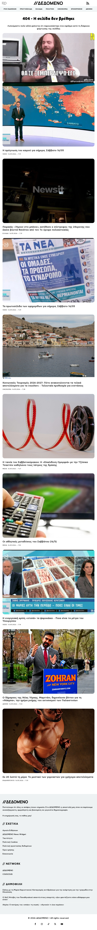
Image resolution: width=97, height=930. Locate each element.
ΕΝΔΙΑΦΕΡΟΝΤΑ (8, 780)
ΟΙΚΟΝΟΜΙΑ (7, 389)
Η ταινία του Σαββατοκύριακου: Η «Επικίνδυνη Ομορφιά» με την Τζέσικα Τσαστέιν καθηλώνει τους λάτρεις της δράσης (45, 463)
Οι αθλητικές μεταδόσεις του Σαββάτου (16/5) (30, 541)
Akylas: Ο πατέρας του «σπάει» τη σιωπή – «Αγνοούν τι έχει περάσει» (33, 905)
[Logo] (48, 3)
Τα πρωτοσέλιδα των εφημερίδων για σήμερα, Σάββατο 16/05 (39, 306)
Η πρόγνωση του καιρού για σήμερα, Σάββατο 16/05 (33, 150)
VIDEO (5, 154)
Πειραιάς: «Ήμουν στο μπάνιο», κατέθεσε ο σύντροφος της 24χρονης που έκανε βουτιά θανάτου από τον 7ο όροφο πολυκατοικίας (46, 228)
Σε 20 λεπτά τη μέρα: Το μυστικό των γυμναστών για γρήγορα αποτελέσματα (48, 777)
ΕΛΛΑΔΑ (5, 233)
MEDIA (5, 468)
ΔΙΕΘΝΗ (5, 704)
